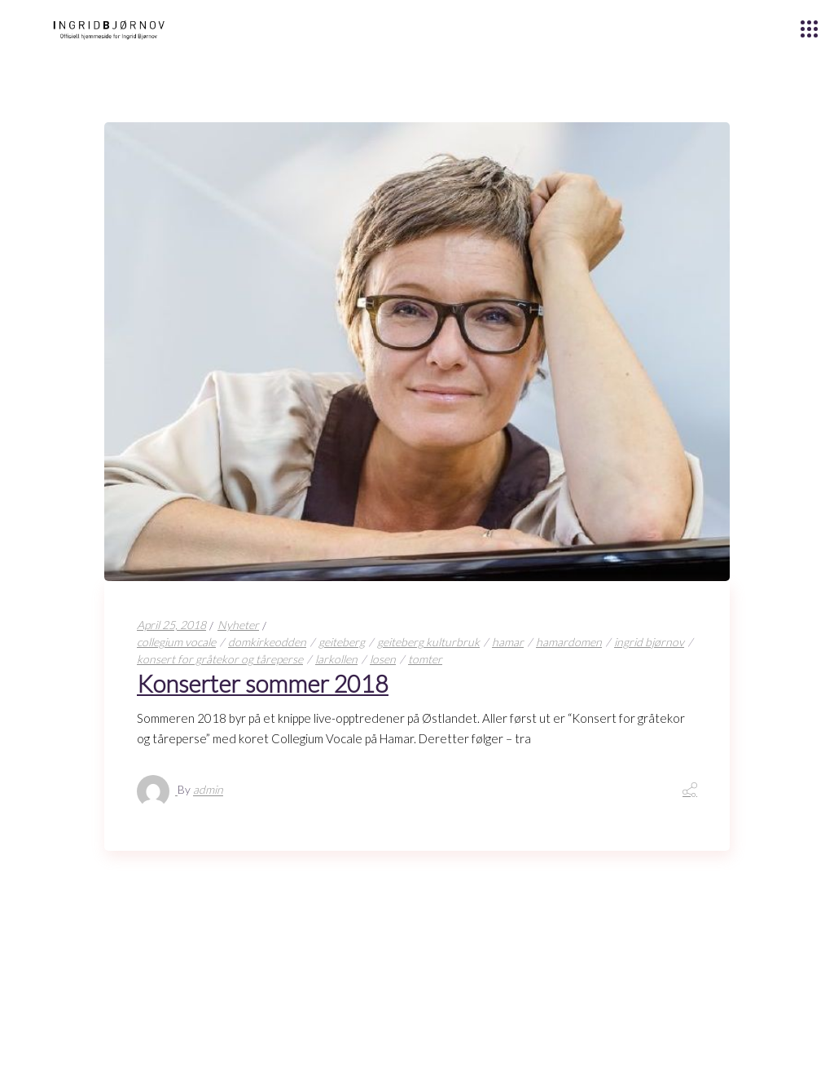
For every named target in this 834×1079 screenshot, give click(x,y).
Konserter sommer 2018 (262, 683)
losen (383, 659)
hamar (508, 642)
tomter (425, 659)
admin (208, 790)
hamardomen (569, 642)
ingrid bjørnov (649, 642)
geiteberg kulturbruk (428, 642)
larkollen (336, 659)
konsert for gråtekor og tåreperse (220, 659)
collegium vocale (176, 642)
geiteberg (341, 642)
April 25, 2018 (171, 625)
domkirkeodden (267, 642)
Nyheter (238, 625)
